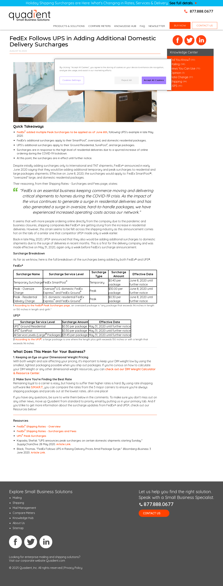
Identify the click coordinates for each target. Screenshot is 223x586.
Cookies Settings (71, 80)
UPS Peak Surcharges (31, 436)
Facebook (178, 40)
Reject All (127, 80)
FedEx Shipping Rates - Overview (38, 426)
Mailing (175, 64)
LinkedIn (201, 40)
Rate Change (179, 77)
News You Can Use (183, 68)
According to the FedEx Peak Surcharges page (42, 305)
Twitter (189, 40)
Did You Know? (180, 60)
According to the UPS (28, 339)
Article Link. (63, 444)
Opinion (176, 73)
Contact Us (151, 513)
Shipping (177, 81)
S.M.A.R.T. (37, 387)
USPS (174, 86)
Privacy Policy (73, 568)
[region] (113, 74)
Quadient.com (55, 560)
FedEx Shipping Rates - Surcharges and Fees (46, 431)
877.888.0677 (201, 11)
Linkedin (45, 541)
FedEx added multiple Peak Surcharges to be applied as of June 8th (62, 132)
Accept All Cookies (154, 80)
